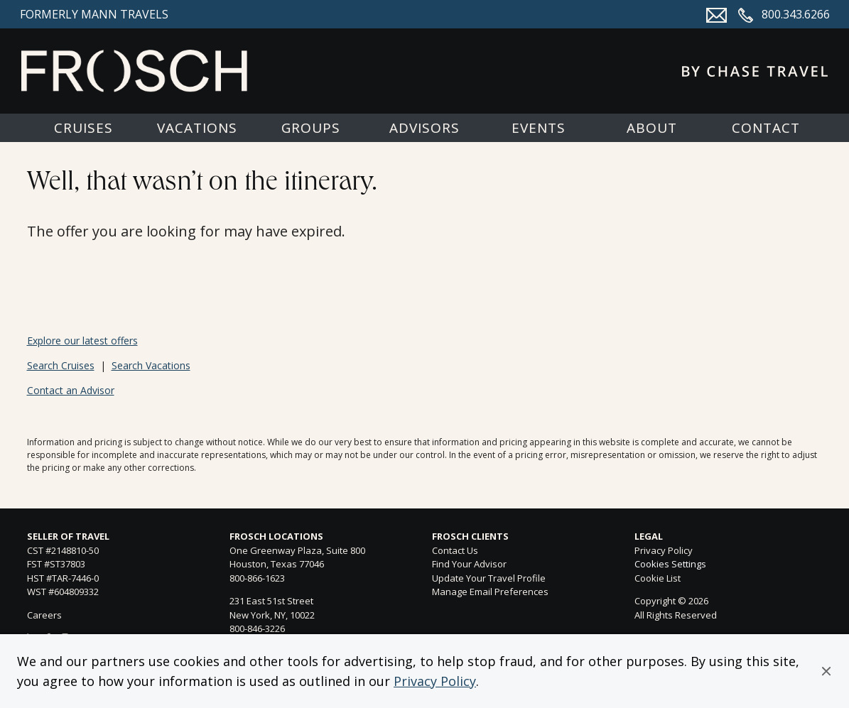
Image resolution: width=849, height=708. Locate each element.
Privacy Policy (435, 681)
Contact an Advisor (70, 390)
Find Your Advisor (469, 563)
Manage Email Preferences (490, 591)
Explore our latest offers (82, 340)
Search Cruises (60, 365)
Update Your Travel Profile (489, 578)
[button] (826, 671)
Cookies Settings (670, 564)
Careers (44, 615)
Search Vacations (151, 365)
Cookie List (657, 578)
